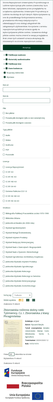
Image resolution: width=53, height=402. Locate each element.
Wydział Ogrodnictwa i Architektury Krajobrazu (24, 257)
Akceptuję (26, 47)
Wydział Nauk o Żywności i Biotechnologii (22, 252)
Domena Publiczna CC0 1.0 (16, 191)
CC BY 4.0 (9, 172)
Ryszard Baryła (37, 324)
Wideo (8, 140)
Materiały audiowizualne (19, 59)
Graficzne (9, 145)
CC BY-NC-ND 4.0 (13, 196)
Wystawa (10, 77)
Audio (8, 135)
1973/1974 (33, 343)
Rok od (5, 85)
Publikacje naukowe (17, 55)
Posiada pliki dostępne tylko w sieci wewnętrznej (25, 118)
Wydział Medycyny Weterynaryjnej (20, 242)
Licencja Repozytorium (15, 167)
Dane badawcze (15, 68)
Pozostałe (10, 154)
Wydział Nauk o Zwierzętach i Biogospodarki (23, 247)
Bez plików (10, 113)
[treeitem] (26, 55)
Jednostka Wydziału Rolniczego (18, 271)
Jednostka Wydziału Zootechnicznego (21, 286)
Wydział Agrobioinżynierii (16, 228)
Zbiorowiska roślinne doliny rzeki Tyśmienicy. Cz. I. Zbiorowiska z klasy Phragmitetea (26, 313)
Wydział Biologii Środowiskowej (18, 232)
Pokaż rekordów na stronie (17, 354)
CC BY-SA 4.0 (11, 186)
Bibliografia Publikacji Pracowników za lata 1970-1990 (27, 213)
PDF (7, 150)
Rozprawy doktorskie (15, 72)
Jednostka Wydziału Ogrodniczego (19, 266)
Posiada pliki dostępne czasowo (18, 123)
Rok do (5, 96)
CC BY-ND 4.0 (11, 181)
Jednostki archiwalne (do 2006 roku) (20, 223)
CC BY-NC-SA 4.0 (12, 201)
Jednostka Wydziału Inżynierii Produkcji (21, 261)
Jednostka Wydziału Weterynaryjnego (21, 281)
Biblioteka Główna (13, 218)
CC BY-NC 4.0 (11, 176)
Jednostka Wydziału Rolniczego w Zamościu (23, 276)
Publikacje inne (14, 64)
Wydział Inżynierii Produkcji (16, 237)
